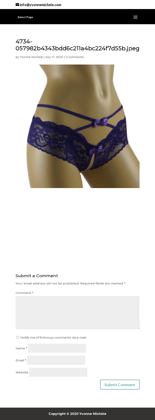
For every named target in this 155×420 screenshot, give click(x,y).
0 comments (75, 57)
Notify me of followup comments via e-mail (53, 337)
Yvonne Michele (31, 57)
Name (21, 348)
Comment (24, 293)
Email (21, 360)
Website (22, 372)
